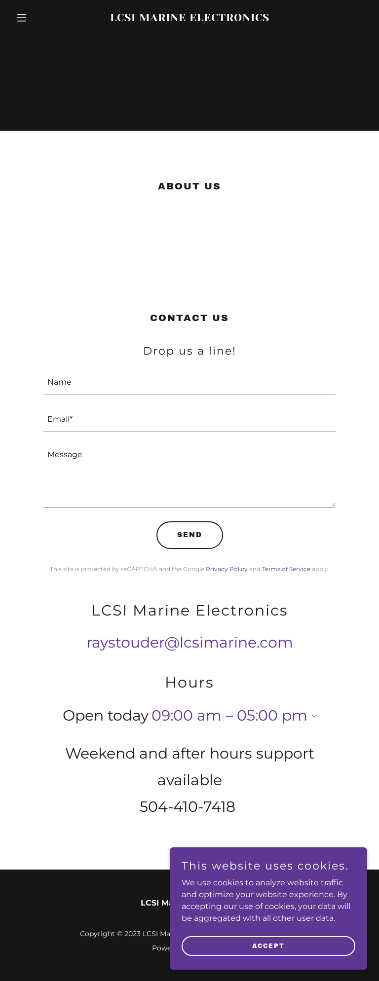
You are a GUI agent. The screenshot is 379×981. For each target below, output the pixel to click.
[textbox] (189, 382)
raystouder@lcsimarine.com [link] (189, 642)
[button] (38, 18)
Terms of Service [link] (286, 569)
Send (189, 535)
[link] (189, 18)
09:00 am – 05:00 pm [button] (229, 715)
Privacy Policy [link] (227, 569)
